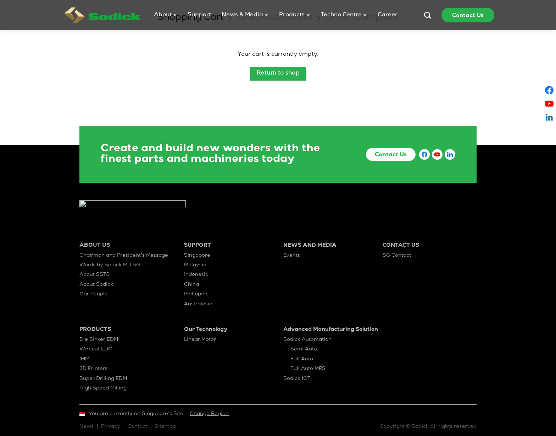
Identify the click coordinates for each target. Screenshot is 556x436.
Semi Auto (303, 349)
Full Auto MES (308, 368)
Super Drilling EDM (103, 378)
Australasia (198, 304)
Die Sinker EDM (98, 339)
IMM (84, 359)
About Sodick (96, 284)
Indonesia (196, 274)
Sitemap (165, 426)
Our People (93, 294)
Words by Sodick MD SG (109, 265)
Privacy (110, 426)
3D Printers (93, 368)
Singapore (197, 255)
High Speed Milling (103, 388)
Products (294, 15)
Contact (137, 426)
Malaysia (195, 265)
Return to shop (278, 73)
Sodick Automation (307, 339)
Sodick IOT (296, 378)
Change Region (209, 414)
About (165, 15)
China (191, 284)
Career (387, 15)
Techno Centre (344, 15)
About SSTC (94, 274)
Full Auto (301, 359)
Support (199, 15)
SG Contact (397, 255)
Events (291, 255)
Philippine (196, 294)
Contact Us (468, 16)
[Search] (427, 15)
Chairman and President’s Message (123, 255)
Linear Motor (200, 339)
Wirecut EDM (95, 349)
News (86, 426)
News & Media (245, 15)
